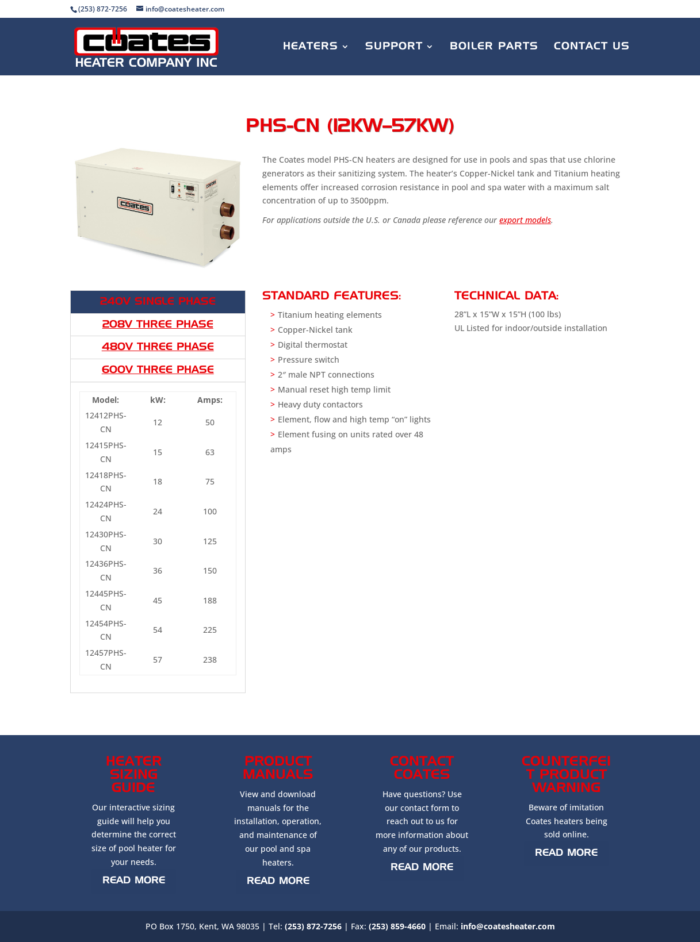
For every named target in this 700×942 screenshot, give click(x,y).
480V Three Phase (158, 347)
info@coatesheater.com (508, 926)
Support (394, 47)
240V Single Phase (158, 302)
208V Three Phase (157, 325)
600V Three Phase (158, 370)
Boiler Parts (494, 47)
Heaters (310, 47)
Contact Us (592, 47)
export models (525, 219)
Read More (133, 881)
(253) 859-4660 (397, 926)
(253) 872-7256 (313, 926)
